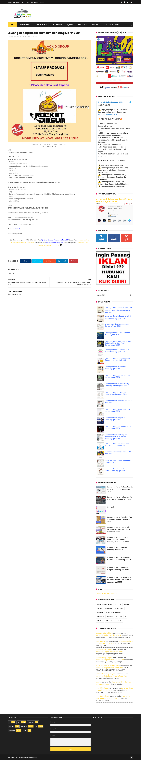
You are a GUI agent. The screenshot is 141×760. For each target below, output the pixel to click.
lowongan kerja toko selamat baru (109, 668)
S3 (125, 617)
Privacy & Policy (37, 2)
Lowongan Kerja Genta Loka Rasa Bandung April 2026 (117, 410)
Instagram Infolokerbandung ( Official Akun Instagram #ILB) (114, 200)
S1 (116, 617)
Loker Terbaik (56, 25)
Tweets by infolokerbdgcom (106, 593)
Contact (110, 507)
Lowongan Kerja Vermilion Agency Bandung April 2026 (118, 427)
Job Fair (99, 609)
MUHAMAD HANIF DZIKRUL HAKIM (107, 666)
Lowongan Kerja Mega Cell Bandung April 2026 (115, 419)
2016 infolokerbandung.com (27, 757)
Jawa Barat (40, 25)
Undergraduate (116, 621)
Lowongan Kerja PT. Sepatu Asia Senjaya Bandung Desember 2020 (120, 489)
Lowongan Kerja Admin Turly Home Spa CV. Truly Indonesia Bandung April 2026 (118, 310)
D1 (115, 604)
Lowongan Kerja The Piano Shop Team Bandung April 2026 (117, 444)
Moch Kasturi (101, 641)
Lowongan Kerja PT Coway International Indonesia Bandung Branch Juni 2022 (118, 539)
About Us (16, 2)
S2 (121, 617)
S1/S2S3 (70, 25)
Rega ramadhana (102, 696)
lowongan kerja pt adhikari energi (108, 635)
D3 (120, 604)
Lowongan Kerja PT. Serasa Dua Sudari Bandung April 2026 (117, 351)
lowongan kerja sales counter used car (111, 676)
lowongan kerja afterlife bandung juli (110, 660)
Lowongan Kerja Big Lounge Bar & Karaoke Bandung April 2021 (119, 498)
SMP (107, 621)
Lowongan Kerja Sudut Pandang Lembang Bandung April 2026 (117, 385)
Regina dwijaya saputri (104, 649)
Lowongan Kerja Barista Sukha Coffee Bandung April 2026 (116, 470)
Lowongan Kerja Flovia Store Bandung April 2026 (115, 368)
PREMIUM (27, 37)
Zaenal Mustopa (102, 688)
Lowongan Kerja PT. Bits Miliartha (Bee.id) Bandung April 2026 (117, 359)
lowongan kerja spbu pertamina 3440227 (113, 697)
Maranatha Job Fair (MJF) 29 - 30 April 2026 (118, 453)
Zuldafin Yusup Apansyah (105, 674)
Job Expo (127, 604)
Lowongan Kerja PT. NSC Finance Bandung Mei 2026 (117, 334)
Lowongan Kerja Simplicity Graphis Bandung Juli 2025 (118, 568)
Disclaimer (26, 2)
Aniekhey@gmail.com (104, 633)
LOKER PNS (100, 613)
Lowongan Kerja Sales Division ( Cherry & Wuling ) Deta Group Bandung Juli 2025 (119, 579)
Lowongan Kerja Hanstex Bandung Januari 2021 (117, 548)
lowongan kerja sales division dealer (110, 651)
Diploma (81, 25)
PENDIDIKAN (100, 617)
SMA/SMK (94, 25)
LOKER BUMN (119, 609)
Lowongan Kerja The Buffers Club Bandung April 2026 (117, 376)
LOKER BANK (108, 609)
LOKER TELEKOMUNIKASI (113, 613)
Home (10, 2)
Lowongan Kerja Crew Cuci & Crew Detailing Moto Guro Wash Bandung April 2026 (118, 343)
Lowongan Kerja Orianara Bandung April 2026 (118, 402)
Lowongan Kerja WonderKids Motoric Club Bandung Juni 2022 (120, 558)
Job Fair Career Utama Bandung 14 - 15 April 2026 (118, 461)
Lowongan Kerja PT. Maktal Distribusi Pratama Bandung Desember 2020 (118, 529)
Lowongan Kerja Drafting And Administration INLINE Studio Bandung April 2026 (116, 437)
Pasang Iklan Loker (110, 25)
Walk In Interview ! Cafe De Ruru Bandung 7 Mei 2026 (117, 325)
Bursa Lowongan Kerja (104, 604)
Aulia (97, 682)
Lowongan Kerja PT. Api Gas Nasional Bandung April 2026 (116, 393)
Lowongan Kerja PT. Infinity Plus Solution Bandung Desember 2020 (119, 519)
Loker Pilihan (24, 25)
